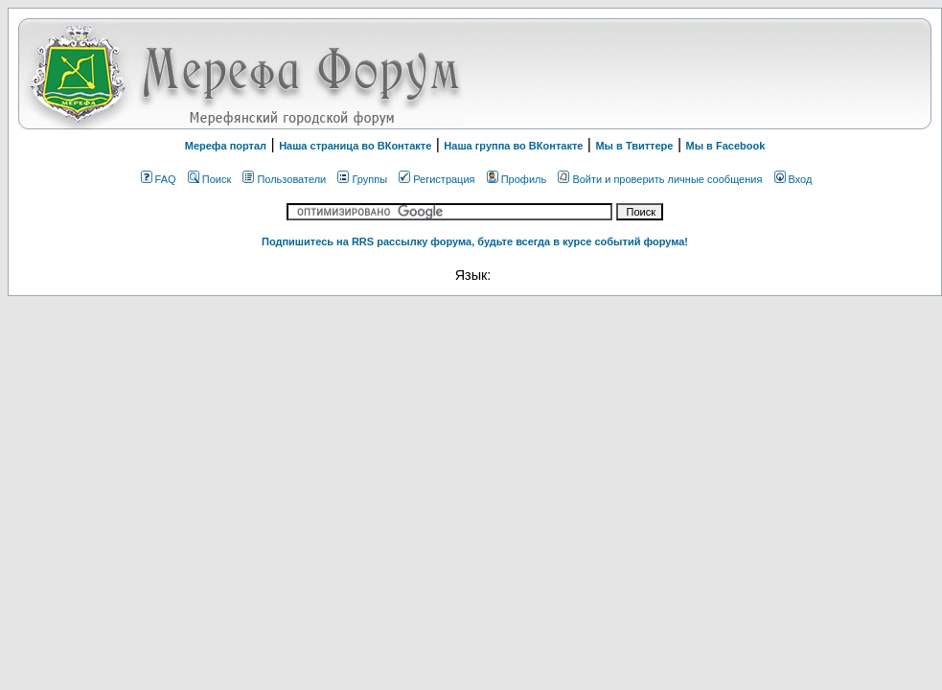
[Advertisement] (688, 74)
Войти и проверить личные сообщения (660, 179)
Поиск (209, 179)
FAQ (158, 179)
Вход (793, 179)
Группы (362, 179)
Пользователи (284, 179)
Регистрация (436, 179)
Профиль (517, 179)
